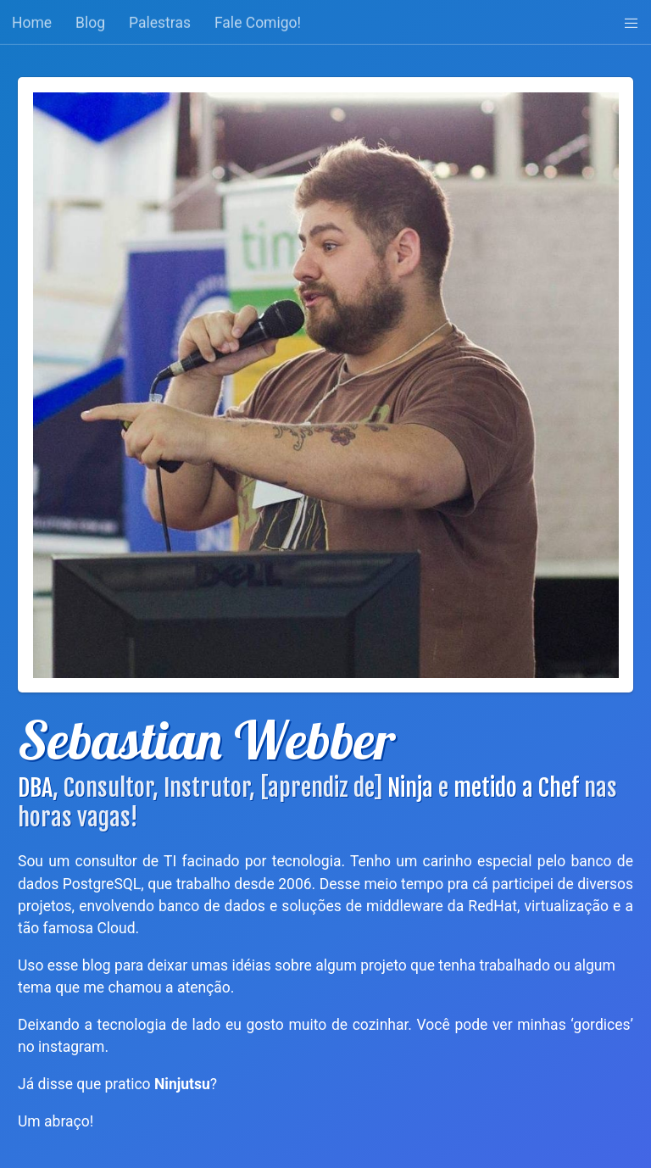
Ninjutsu (182, 1084)
